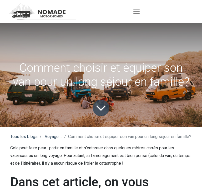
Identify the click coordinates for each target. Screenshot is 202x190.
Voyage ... (53, 136)
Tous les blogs (24, 136)
